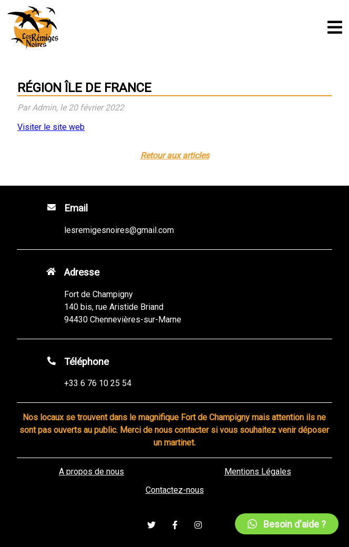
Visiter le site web (51, 127)
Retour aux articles (174, 155)
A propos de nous (91, 472)
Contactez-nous (175, 490)
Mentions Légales (257, 472)
